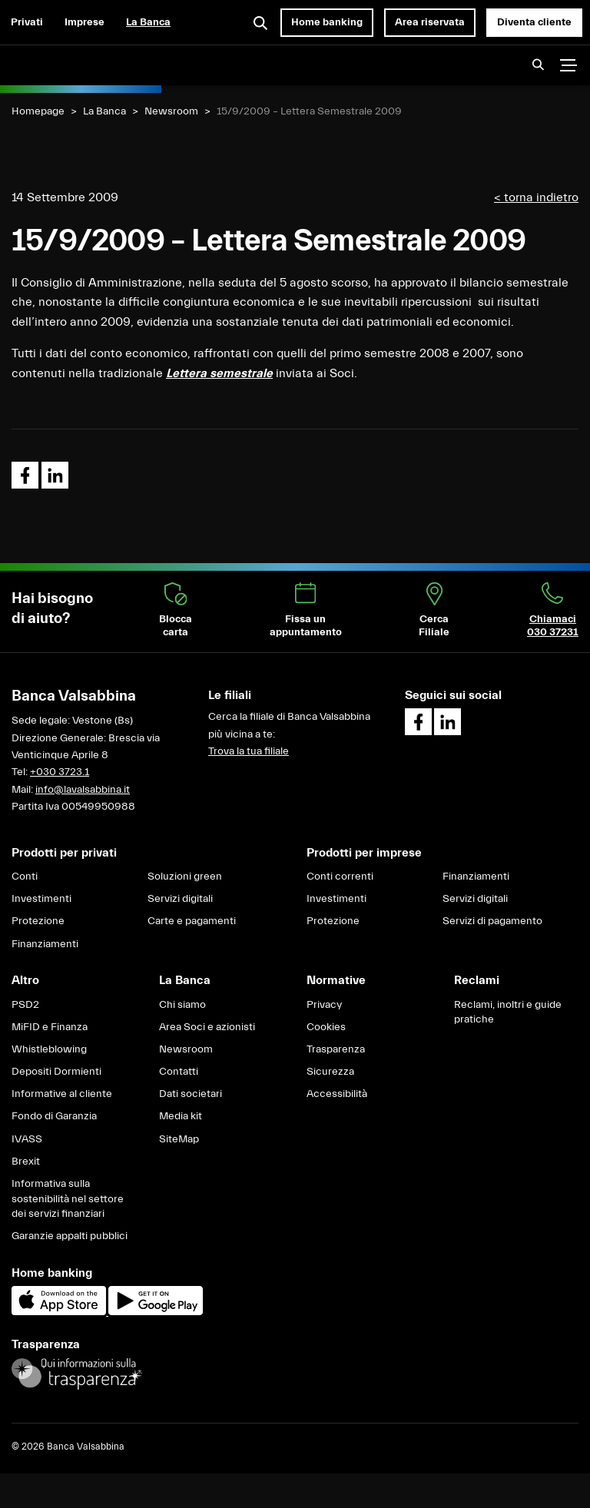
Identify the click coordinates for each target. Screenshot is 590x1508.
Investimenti (41, 899)
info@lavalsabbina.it (82, 790)
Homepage (38, 111)
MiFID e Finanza (50, 1027)
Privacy (324, 1005)
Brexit (26, 1161)
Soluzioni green (185, 876)
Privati (27, 22)
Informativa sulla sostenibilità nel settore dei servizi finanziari (68, 1199)
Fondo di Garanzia (54, 1116)
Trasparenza (336, 1049)
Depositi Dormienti (56, 1072)
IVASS (27, 1139)
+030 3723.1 (59, 772)
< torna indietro (536, 197)
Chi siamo (182, 1005)
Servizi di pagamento (492, 921)
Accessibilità (337, 1094)
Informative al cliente (62, 1094)
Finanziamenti (45, 944)
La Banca (148, 22)
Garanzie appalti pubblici (70, 1236)
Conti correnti (340, 876)
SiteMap (179, 1139)
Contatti (178, 1072)
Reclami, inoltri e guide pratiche (508, 1012)
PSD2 (25, 1005)
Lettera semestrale (219, 373)
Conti (25, 876)
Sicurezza (330, 1072)
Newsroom (171, 111)
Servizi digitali (180, 899)
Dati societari (190, 1094)
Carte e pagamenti (192, 921)
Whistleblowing (49, 1049)
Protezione (38, 921)
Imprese (84, 22)
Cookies (326, 1027)
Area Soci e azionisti (207, 1027)
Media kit (180, 1116)
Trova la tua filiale (248, 751)
